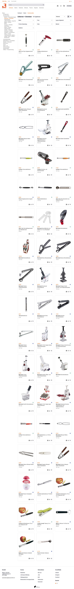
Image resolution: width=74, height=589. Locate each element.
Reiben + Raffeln (7, 27)
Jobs (39, 575)
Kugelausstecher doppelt (25, 199)
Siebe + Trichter (7, 33)
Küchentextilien (6, 47)
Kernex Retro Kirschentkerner (42, 316)
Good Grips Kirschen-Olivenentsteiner (42, 80)
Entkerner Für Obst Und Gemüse (62, 524)
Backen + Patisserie (7, 42)
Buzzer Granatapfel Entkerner (25, 494)
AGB (39, 577)
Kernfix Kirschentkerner (26, 404)
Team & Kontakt (13, 1)
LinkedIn (57, 572)
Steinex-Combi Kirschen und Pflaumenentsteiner (63, 345)
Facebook (57, 577)
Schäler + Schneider (8, 30)
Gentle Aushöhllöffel (62, 109)
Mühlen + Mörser (7, 22)
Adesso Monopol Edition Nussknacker (26, 465)
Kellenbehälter (7, 19)
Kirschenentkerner (62, 374)
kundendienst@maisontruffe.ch (8, 577)
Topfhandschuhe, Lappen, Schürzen (10, 35)
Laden (9, 1)
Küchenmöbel (6, 48)
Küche (3, 13)
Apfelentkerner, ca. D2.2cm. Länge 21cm (44, 435)
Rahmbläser (6, 26)
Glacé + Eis (5, 45)
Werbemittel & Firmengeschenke (27, 579)
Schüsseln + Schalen (8, 31)
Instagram (57, 575)
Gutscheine (41, 7)
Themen (31, 7)
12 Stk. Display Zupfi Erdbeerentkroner (44, 404)
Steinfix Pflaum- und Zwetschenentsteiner (44, 375)
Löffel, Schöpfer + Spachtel (10, 21)
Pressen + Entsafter (8, 24)
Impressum (40, 581)
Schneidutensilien (6, 39)
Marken (15, 7)
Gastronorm (5, 43)
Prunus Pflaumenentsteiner (23, 375)
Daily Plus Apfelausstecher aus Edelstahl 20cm (26, 229)
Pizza (4, 44)
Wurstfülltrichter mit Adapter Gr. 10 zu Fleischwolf (43, 229)
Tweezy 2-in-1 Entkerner (43, 524)
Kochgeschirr (6, 14)
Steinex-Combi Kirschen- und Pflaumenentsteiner (63, 286)
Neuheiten (21, 7)
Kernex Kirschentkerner (63, 79)
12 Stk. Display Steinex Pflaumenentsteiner (44, 345)
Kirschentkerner (61, 228)
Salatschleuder (7, 28)
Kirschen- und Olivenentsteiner (42, 170)
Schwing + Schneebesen (9, 32)
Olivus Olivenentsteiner (26, 79)
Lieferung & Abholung (24, 575)
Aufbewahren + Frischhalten (9, 40)
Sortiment (11, 7)
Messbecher (6, 37)
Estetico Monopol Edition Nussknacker (25, 109)
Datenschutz (40, 579)
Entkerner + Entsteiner (9, 18)
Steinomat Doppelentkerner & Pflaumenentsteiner (41, 140)
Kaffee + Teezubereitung (8, 49)
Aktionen (26, 7)
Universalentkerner (25, 169)
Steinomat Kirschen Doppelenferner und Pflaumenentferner (62, 405)
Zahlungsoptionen (24, 577)
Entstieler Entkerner (43, 553)
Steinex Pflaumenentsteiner (23, 286)
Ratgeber (36, 7)
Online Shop (4, 1)
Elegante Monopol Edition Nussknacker (43, 465)
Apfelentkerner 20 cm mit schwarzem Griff (25, 524)
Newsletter (22, 572)
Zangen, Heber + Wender (9, 36)
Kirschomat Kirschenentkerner (42, 109)
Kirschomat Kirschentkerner (42, 286)
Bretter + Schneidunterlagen (10, 17)
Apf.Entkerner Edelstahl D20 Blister (25, 553)
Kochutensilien (6, 15)
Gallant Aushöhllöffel (62, 138)
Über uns (39, 572)
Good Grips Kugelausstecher (26, 51)
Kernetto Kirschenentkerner (60, 316)
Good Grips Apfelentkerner (62, 51)
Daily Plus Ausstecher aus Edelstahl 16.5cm (62, 199)
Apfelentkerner (42, 51)
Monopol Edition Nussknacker (24, 139)
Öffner (5, 23)
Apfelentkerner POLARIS (44, 494)
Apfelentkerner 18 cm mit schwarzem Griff (63, 494)
